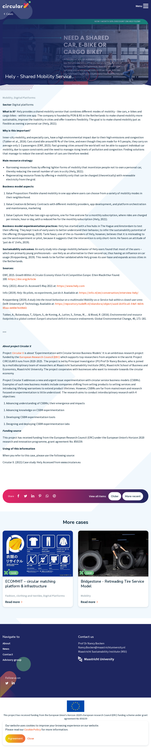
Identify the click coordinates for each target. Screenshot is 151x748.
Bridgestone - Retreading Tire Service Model (112, 583)
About (6, 643)
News (6, 648)
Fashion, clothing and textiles (23, 595)
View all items (97, 496)
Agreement (15, 738)
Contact (8, 654)
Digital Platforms (24, 97)
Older (115, 496)
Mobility (8, 97)
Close (30, 738)
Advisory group (12, 659)
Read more (14, 602)
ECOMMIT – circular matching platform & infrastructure (30, 583)
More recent (132, 496)
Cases (9, 14)
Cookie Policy (32, 729)
